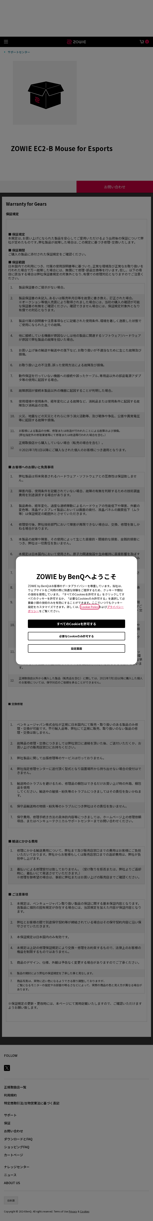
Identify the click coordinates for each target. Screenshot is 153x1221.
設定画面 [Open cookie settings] (76, 648)
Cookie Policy (90, 607)
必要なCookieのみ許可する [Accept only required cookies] (76, 636)
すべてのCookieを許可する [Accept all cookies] (76, 623)
